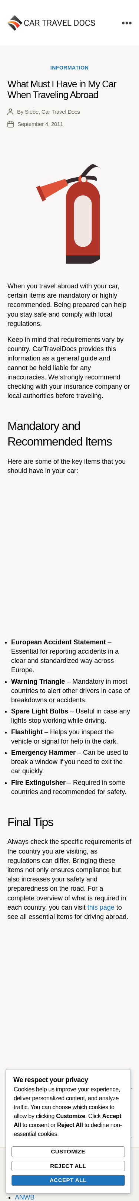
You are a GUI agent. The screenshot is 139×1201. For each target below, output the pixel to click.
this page (101, 907)
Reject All (68, 1166)
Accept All (68, 1180)
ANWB (24, 1197)
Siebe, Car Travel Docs (52, 112)
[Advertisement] (69, 556)
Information (69, 68)
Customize (68, 1151)
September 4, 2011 (40, 124)
